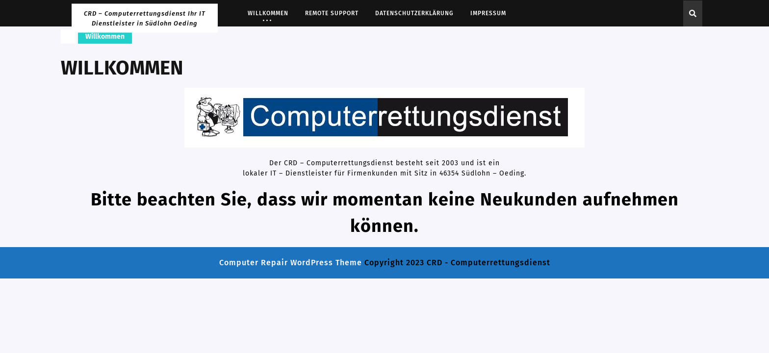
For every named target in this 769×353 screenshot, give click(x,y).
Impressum (488, 13)
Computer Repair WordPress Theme (290, 262)
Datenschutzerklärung (414, 13)
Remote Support (332, 13)
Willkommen (268, 13)
